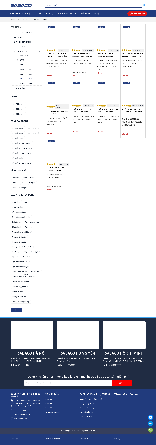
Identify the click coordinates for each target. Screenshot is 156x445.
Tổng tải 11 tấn (18, 138)
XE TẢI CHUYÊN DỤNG (23, 32)
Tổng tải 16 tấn (33, 133)
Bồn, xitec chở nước (19, 212)
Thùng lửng (16, 202)
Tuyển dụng (84, 13)
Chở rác (32, 276)
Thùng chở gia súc (19, 242)
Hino (25, 177)
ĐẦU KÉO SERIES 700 (22, 42)
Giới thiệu (26, 13)
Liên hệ (96, 13)
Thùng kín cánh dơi (19, 296)
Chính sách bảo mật (52, 438)
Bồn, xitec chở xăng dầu (21, 217)
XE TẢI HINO (19, 37)
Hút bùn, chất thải (19, 276)
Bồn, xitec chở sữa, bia (21, 267)
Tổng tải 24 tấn (18, 133)
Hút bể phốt (35, 252)
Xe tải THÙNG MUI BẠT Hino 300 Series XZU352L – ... (133, 111)
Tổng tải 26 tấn (33, 128)
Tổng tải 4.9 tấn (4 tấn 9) (21, 163)
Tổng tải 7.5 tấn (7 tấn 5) (21, 153)
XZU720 (20, 60)
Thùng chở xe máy (32, 222)
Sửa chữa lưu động (87, 408)
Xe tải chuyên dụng (52, 412)
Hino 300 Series (18, 114)
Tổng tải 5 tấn (17, 158)
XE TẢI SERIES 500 (21, 46)
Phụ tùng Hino (19, 88)
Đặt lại (16, 310)
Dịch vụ (50, 13)
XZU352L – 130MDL (25, 79)
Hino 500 (48, 403)
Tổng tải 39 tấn (18, 128)
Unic (32, 177)
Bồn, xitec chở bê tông (21, 262)
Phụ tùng (62, 13)
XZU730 (20, 65)
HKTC (23, 182)
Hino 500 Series (18, 109)
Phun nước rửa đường (20, 281)
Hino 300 (48, 399)
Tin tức (73, 13)
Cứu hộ (31, 247)
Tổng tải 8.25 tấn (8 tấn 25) (22, 148)
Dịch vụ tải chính (86, 416)
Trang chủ (15, 13)
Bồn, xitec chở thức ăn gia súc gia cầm (26, 272)
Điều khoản (84, 438)
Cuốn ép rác (16, 222)
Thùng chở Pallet (18, 247)
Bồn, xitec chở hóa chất (21, 257)
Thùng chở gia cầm (19, 237)
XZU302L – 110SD (24, 69)
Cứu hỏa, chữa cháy (19, 252)
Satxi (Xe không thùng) (20, 301)
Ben (25, 202)
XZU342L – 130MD (25, 74)
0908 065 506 (137, 13)
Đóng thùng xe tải (87, 403)
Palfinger (23, 187)
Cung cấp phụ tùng (87, 412)
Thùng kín (28, 227)
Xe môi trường (17, 291)
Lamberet (16, 177)
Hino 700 (48, 408)
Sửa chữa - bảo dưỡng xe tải (91, 399)
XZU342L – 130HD (24, 83)
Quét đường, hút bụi (20, 286)
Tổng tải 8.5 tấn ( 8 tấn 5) (22, 143)
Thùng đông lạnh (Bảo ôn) (22, 232)
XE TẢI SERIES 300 (26, 19)
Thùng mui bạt (17, 207)
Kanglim (32, 182)
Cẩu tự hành (16, 227)
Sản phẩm (39, 13)
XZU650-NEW (22, 55)
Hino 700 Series (18, 104)
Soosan (15, 182)
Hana (14, 187)
